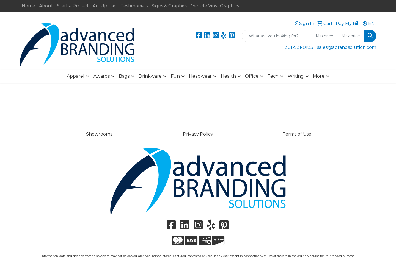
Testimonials (134, 6)
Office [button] (251, 76)
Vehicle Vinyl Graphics (215, 6)
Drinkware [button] (150, 76)
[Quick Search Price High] (352, 36)
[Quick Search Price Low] (326, 36)
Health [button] (228, 76)
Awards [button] (102, 76)
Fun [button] (175, 76)
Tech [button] (273, 76)
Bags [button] (124, 76)
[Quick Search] (277, 36)
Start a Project (73, 6)
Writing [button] (296, 76)
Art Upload (105, 6)
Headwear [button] (200, 76)
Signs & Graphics (169, 6)
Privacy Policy (198, 134)
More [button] (318, 76)
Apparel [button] (75, 76)
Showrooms (99, 134)
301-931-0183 (299, 47)
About (46, 6)
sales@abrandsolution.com (346, 47)
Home (28, 6)
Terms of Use (297, 134)
